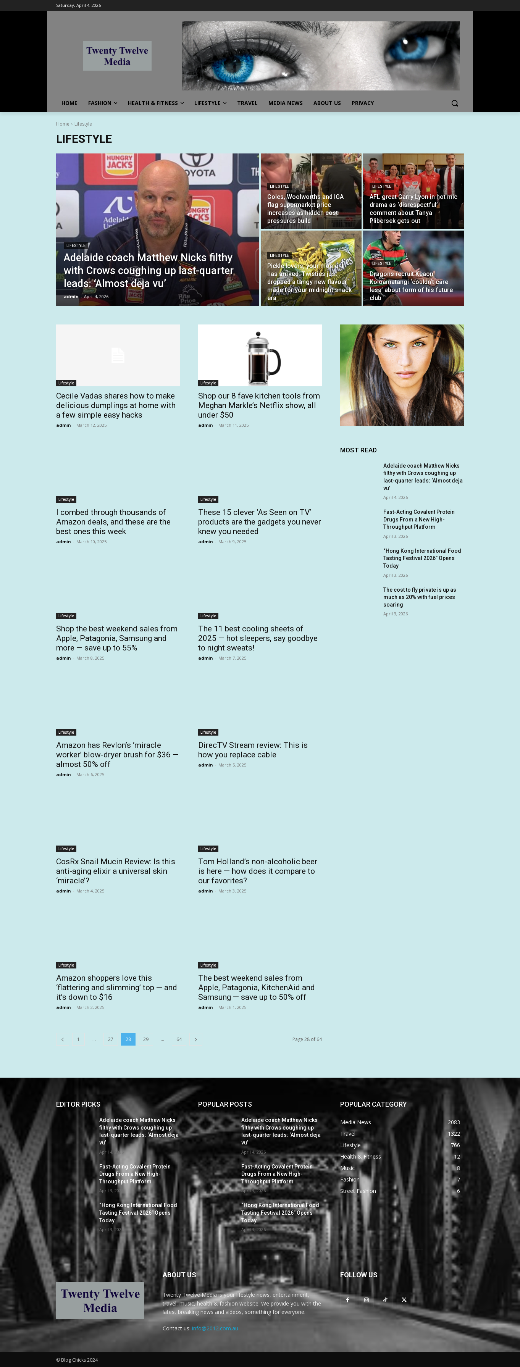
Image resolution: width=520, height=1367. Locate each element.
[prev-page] (62, 1039)
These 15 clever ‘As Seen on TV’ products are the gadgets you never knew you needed (259, 522)
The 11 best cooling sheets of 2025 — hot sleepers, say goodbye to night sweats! (258, 638)
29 (146, 1039)
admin (63, 425)
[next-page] (195, 1039)
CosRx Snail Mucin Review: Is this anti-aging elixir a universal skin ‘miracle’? (115, 871)
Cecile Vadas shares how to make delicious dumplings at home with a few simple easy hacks (116, 405)
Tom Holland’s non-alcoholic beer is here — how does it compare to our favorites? (257, 871)
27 (110, 1039)
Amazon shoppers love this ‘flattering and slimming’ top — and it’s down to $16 (116, 987)
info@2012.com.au (215, 1328)
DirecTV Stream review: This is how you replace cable (253, 750)
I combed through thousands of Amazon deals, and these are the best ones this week (113, 522)
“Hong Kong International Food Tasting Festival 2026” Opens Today (422, 558)
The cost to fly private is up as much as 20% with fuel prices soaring (419, 597)
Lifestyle (76, 246)
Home (62, 124)
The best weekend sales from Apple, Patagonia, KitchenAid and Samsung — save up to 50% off (256, 987)
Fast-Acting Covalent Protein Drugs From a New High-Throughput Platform (419, 519)
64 (179, 1039)
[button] (455, 103)
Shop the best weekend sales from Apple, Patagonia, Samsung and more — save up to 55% (117, 638)
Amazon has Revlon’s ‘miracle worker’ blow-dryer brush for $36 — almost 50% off (117, 755)
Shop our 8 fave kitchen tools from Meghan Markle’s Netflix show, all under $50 (259, 405)
